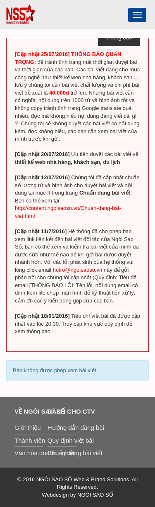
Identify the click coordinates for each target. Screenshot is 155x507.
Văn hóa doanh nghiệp (28, 452)
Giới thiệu (27, 427)
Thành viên (28, 440)
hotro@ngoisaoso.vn (77, 270)
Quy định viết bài (62, 440)
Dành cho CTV (62, 411)
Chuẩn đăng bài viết (62, 452)
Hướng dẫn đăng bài (62, 427)
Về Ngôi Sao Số (28, 411)
